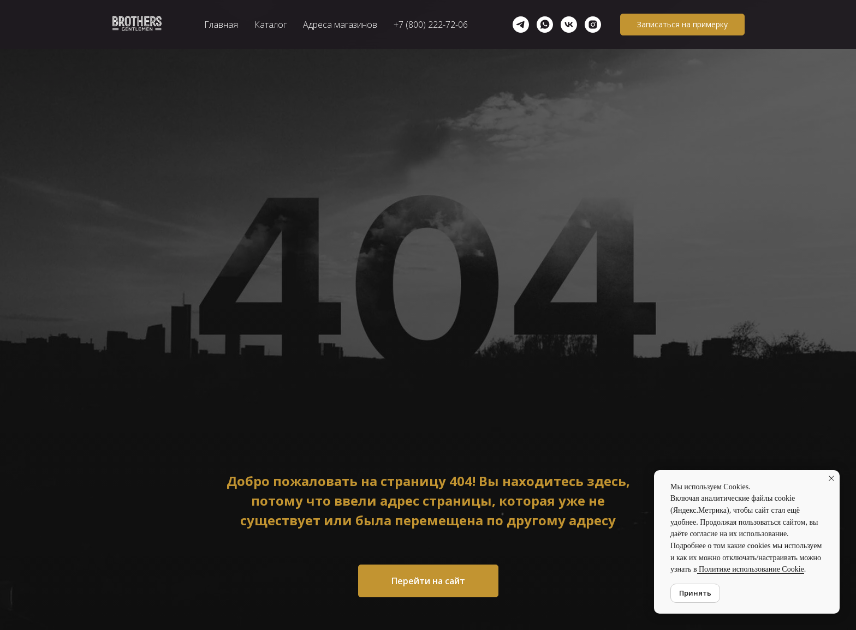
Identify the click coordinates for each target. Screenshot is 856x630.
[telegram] (521, 24)
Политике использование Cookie (750, 569)
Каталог (270, 25)
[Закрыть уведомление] (831, 478)
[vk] (569, 24)
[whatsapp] (545, 24)
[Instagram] (593, 24)
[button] (682, 24)
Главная (221, 25)
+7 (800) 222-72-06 (431, 25)
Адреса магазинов (340, 25)
